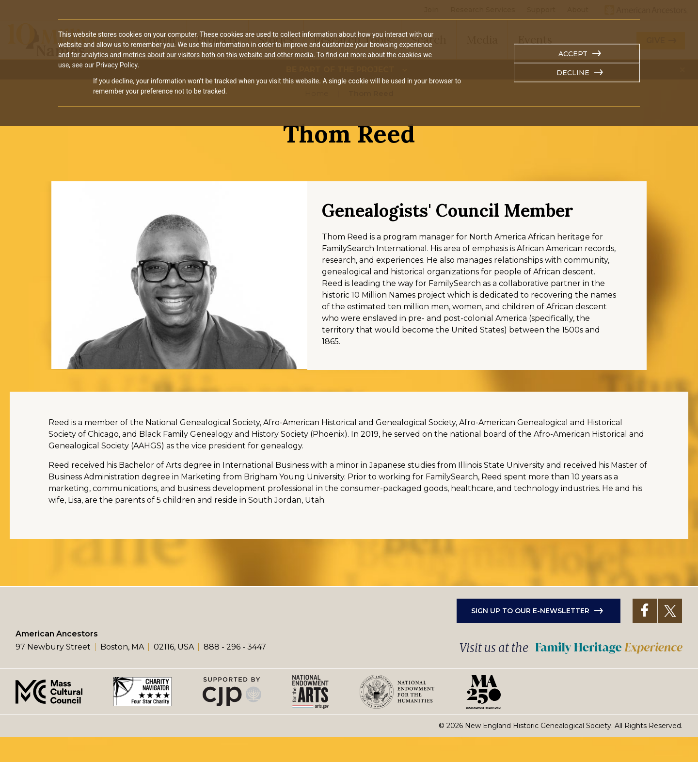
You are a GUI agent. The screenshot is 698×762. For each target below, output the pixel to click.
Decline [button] (572, 72)
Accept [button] (572, 53)
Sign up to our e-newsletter (530, 635)
